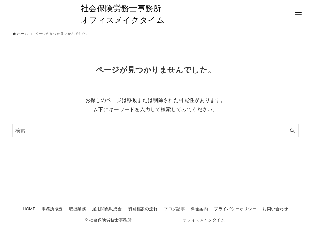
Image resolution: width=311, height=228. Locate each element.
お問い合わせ (275, 208)
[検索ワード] (155, 130)
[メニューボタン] (298, 14)
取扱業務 (77, 208)
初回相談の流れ (143, 208)
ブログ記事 (174, 208)
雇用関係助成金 (107, 208)
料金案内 (199, 208)
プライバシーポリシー (235, 208)
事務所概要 (52, 208)
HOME (29, 208)
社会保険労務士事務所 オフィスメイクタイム (155, 14)
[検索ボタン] (292, 130)
